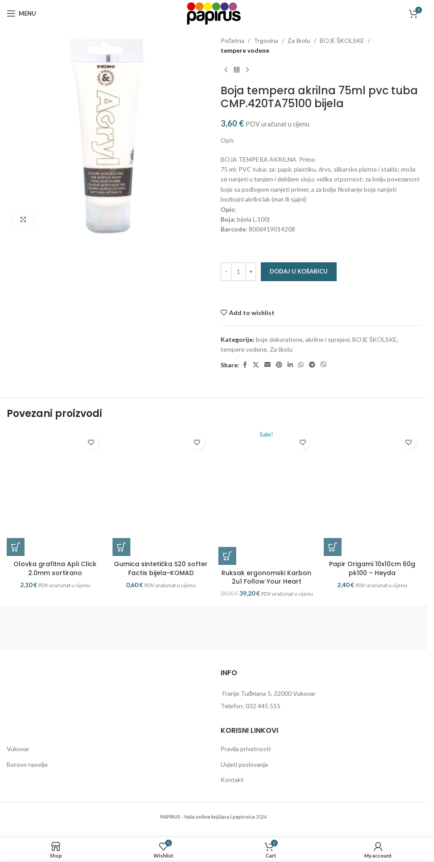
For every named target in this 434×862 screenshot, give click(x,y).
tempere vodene (245, 50)
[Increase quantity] (250, 271)
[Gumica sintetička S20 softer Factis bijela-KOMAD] (161, 497)
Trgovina (266, 40)
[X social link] (256, 365)
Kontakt (232, 787)
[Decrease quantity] (226, 271)
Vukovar (18, 757)
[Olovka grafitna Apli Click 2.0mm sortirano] (55, 497)
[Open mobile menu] (21, 13)
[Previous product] (226, 70)
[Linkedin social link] (290, 365)
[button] (16, 555)
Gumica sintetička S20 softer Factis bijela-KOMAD (161, 576)
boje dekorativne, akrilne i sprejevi (303, 339)
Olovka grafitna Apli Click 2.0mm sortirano (54, 576)
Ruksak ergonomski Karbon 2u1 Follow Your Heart (266, 585)
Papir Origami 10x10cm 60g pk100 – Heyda (372, 576)
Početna (232, 40)
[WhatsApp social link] (301, 365)
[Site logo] (213, 13)
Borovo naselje (27, 772)
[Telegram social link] (312, 365)
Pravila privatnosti (246, 757)
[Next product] (247, 70)
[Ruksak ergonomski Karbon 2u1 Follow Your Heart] (266, 501)
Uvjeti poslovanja (244, 772)
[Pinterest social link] (279, 365)
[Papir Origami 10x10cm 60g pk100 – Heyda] (372, 497)
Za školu (299, 40)
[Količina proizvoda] (238, 271)
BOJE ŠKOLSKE (342, 40)
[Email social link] (267, 365)
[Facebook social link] (244, 365)
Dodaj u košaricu (299, 271)
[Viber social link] (324, 365)
